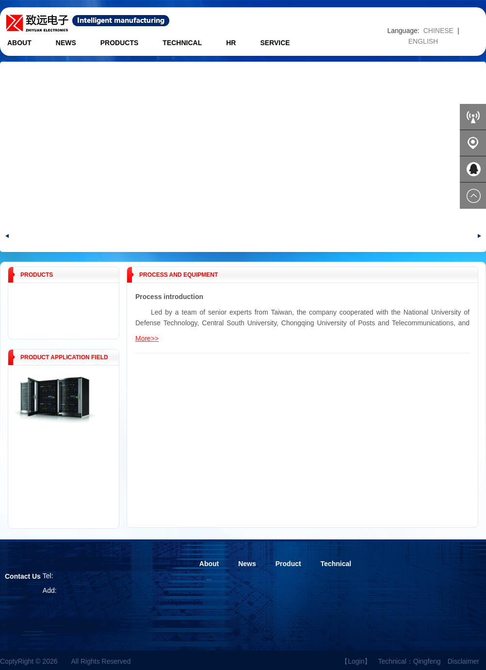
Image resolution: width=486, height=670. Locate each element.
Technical (182, 43)
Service (275, 43)
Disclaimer (463, 661)
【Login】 (356, 661)
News (66, 43)
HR (231, 43)
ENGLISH (423, 41)
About (19, 43)
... (209, 578)
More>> (147, 338)
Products (119, 43)
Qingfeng (427, 661)
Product (288, 564)
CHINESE (438, 30)
